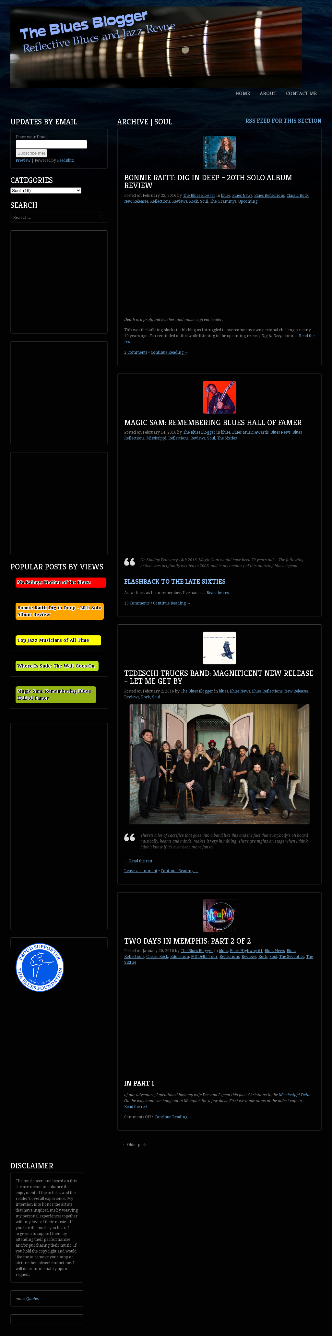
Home (242, 93)
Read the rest (218, 593)
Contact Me (301, 93)
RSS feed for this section (283, 120)
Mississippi (156, 438)
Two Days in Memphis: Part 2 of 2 (187, 941)
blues (225, 195)
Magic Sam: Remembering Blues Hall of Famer (213, 422)
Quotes (32, 1298)
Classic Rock (298, 195)
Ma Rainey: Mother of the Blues (53, 582)
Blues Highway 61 (246, 950)
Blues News (242, 195)
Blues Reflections (269, 195)
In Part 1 (139, 1083)
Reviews (179, 201)
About (268, 93)
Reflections (160, 201)
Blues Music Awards (250, 432)
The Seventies (291, 956)
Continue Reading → (169, 352)
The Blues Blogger (199, 195)
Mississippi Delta (295, 1095)
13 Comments (136, 603)
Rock (193, 201)
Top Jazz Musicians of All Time (53, 640)
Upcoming (247, 201)
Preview (23, 160)
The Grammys (223, 201)
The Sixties (227, 438)
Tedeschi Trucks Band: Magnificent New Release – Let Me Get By (219, 677)
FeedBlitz (65, 160)
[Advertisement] (61, 281)
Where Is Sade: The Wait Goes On (55, 665)
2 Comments (135, 352)
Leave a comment (140, 871)
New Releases (136, 201)
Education (179, 956)
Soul (204, 201)
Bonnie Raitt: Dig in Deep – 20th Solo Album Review (208, 181)
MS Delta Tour (204, 956)
